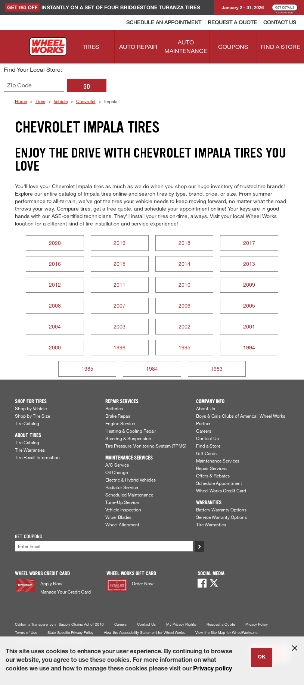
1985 (87, 368)
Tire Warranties (30, 450)
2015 (119, 264)
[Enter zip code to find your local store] (34, 85)
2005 (249, 305)
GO (86, 86)
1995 (184, 347)
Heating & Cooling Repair (130, 431)
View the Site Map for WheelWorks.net (226, 632)
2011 (119, 284)
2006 (184, 305)
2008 (55, 305)
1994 (249, 347)
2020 (55, 243)
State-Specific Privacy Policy (70, 632)
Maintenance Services (217, 461)
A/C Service (117, 465)
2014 (184, 264)
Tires (40, 101)
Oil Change (116, 472)
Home (21, 101)
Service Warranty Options (221, 517)
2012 (55, 284)
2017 (249, 243)
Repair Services (211, 468)
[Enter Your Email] (104, 546)
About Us (205, 408)
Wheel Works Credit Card (221, 490)
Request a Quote (221, 624)
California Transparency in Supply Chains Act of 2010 (59, 624)
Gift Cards (206, 453)
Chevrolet (86, 101)
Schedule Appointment (219, 483)
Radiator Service (121, 487)
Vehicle (61, 101)
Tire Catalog (27, 423)
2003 (119, 326)
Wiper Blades (118, 517)
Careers (203, 431)
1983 (217, 368)
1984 (152, 368)
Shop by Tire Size (32, 416)
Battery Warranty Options (221, 510)
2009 (249, 284)
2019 (119, 243)
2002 (184, 326)
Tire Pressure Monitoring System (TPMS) (145, 446)
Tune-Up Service (122, 502)
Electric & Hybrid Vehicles (130, 480)
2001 (249, 326)
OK (262, 657)
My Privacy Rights (181, 624)
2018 (184, 243)
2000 (55, 347)
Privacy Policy (256, 624)
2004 (55, 326)
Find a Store (208, 446)
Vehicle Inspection (123, 510)
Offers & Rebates (213, 476)
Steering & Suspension (128, 438)
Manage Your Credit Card (65, 592)
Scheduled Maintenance (129, 495)
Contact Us (207, 438)
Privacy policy (212, 669)
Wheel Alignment (122, 524)
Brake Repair (117, 416)
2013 (249, 264)
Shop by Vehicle (31, 408)
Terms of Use (26, 632)
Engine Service (120, 423)
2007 (119, 305)
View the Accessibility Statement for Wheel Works (144, 632)
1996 (119, 347)
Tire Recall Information (37, 457)
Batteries (114, 408)
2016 (55, 264)
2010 (184, 284)
